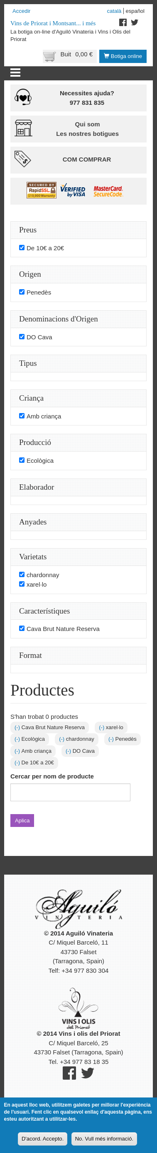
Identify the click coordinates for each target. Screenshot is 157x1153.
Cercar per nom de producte (52, 776)
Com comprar (87, 159)
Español (135, 11)
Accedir (21, 11)
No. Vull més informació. (104, 1141)
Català (114, 11)
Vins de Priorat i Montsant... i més (53, 23)
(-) (18, 727)
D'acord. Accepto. (43, 1141)
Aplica (22, 820)
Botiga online (123, 56)
